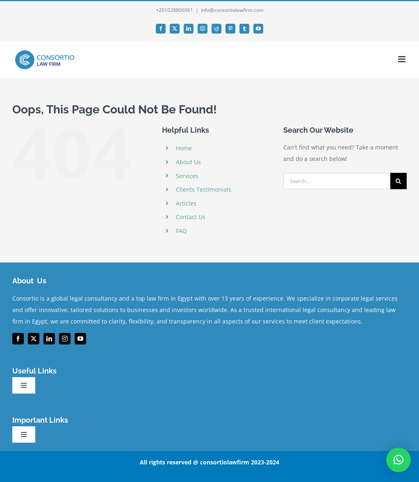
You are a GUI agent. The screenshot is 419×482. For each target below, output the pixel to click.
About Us (188, 162)
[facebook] (18, 338)
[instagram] (65, 338)
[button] (398, 460)
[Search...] (336, 181)
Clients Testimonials (203, 189)
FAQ (181, 231)
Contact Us (190, 217)
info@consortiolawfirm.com (232, 10)
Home (184, 148)
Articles (186, 203)
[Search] (398, 181)
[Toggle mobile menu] (402, 59)
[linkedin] (49, 338)
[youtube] (80, 338)
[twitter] (33, 338)
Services (187, 176)
